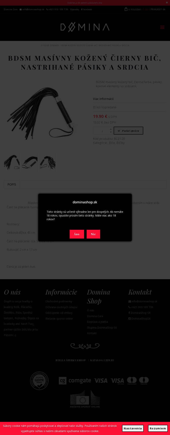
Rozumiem (158, 428)
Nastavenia (133, 428)
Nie (93, 234)
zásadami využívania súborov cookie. (76, 431)
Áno (77, 234)
